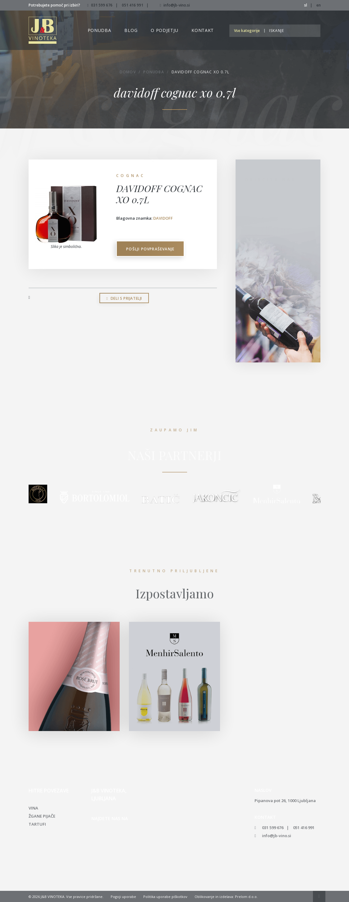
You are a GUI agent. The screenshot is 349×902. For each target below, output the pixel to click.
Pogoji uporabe (123, 896)
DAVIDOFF (163, 218)
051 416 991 (132, 5)
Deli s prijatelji (124, 298)
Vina (33, 808)
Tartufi (37, 824)
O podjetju (164, 30)
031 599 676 (102, 5)
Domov (128, 72)
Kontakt (202, 30)
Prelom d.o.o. (246, 896)
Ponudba (99, 30)
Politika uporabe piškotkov (165, 896)
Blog (130, 30)
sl (305, 5)
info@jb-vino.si (175, 5)
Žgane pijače (42, 816)
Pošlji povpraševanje (150, 249)
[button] (248, 30)
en (318, 5)
